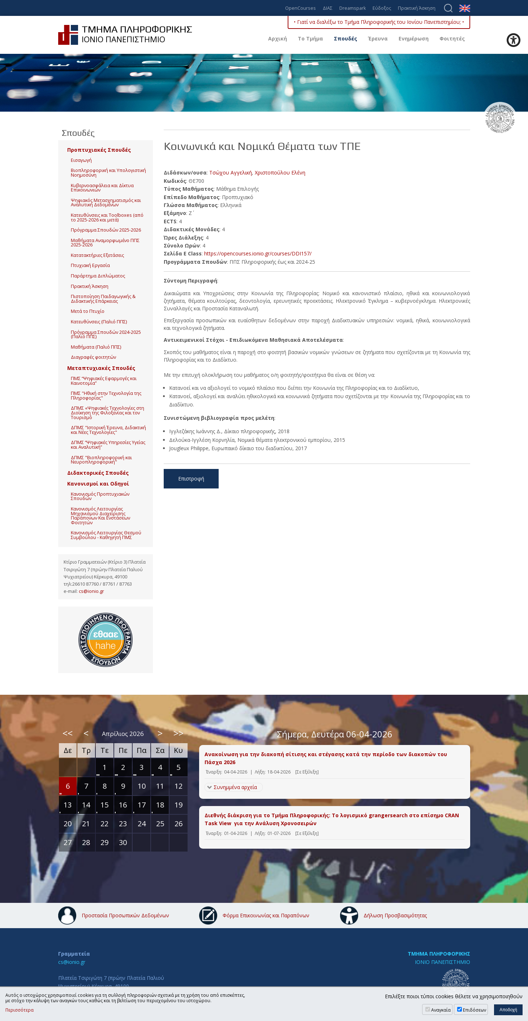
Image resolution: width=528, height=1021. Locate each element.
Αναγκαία (441, 1010)
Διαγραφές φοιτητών (93, 357)
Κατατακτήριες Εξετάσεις (97, 255)
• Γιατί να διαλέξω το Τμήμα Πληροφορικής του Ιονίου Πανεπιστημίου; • (379, 21)
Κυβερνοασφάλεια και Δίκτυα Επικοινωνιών (102, 187)
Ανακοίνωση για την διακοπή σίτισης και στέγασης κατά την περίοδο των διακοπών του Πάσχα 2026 (326, 758)
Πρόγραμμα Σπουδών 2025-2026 (106, 230)
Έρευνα (378, 38)
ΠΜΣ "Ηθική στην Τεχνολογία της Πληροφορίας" (106, 395)
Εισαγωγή (81, 160)
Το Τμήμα (310, 38)
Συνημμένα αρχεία (235, 787)
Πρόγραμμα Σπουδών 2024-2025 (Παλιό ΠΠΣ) (106, 334)
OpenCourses (300, 8)
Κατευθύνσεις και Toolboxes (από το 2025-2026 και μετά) (107, 217)
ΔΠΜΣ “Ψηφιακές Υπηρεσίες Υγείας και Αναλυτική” (108, 444)
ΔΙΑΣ (327, 8)
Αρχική (277, 38)
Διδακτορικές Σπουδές (98, 472)
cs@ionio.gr (91, 591)
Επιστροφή (191, 478)
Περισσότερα (19, 1010)
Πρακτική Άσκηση (416, 8)
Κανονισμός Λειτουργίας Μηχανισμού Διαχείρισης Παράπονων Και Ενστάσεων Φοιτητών (100, 516)
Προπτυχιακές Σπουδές (99, 149)
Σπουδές (345, 38)
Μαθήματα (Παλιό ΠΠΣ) (96, 347)
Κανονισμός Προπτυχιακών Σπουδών (100, 496)
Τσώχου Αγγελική (230, 172)
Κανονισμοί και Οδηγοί (98, 483)
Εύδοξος (382, 8)
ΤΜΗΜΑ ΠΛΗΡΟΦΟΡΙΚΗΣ (439, 953)
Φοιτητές (452, 38)
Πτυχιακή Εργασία (90, 265)
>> (178, 733)
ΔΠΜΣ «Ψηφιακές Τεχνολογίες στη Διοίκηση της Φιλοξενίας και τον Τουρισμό (107, 412)
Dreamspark (352, 8)
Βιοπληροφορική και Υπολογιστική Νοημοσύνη (108, 172)
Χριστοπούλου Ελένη (280, 172)
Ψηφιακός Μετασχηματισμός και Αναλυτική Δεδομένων (106, 202)
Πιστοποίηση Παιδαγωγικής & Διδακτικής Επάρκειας (103, 298)
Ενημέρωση (414, 38)
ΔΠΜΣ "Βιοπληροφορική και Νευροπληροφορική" (101, 460)
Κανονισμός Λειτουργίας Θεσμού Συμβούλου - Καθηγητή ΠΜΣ (106, 535)
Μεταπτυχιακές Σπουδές (101, 368)
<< (68, 733)
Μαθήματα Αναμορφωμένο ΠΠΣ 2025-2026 (105, 242)
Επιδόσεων (474, 1010)
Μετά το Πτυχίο (87, 311)
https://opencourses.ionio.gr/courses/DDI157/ (258, 253)
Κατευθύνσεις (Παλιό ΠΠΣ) (99, 322)
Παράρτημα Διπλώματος (98, 276)
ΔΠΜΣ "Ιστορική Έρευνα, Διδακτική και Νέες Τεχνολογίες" (108, 430)
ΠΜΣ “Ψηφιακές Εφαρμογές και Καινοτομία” (104, 380)
